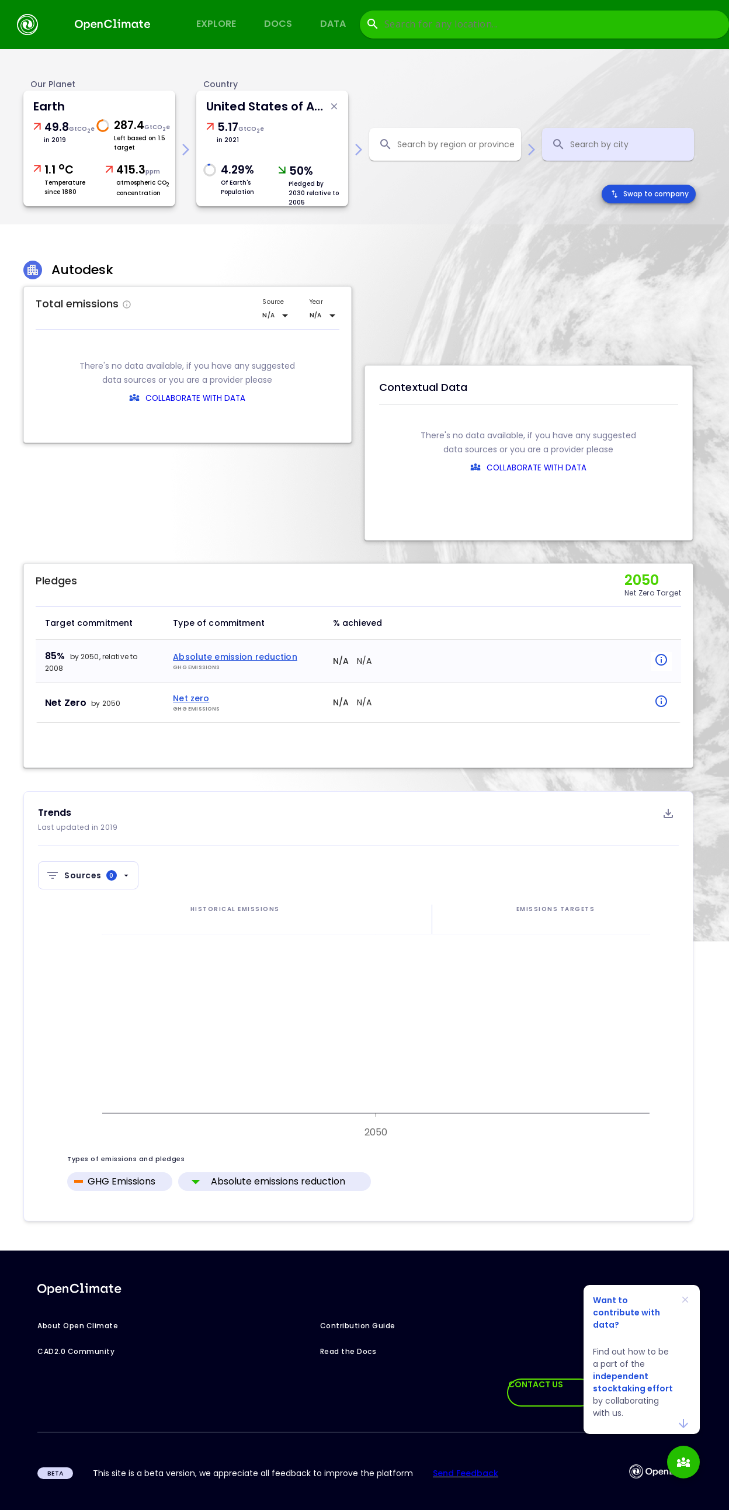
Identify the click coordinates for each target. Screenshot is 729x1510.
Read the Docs (348, 1351)
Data (333, 23)
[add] (683, 1462)
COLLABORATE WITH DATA (195, 398)
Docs (278, 23)
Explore (216, 23)
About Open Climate (77, 1326)
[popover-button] (650, 661)
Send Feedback (465, 1473)
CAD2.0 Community (75, 1351)
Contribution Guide (357, 1326)
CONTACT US (535, 1384)
